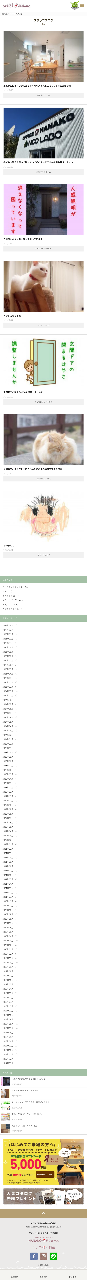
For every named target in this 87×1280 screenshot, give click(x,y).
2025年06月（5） (11, 664)
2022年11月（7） (11, 800)
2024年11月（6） (11, 695)
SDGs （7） (8, 591)
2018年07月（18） (11, 1028)
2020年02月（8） (11, 944)
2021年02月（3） (11, 892)
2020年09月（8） (11, 914)
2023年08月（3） (11, 761)
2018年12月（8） (11, 1006)
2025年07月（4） (11, 660)
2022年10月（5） (11, 804)
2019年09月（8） (11, 966)
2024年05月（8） (11, 721)
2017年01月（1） (11, 1063)
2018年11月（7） (11, 1010)
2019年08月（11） (11, 971)
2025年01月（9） (11, 686)
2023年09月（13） (11, 756)
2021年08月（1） (11, 866)
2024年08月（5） (11, 708)
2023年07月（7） (11, 765)
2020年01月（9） (11, 949)
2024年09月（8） (11, 704)
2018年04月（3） (11, 1041)
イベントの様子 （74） (13, 595)
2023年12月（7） (11, 743)
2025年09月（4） (11, 651)
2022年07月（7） (11, 817)
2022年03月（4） (11, 835)
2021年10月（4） (11, 857)
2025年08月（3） (11, 656)
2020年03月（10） (11, 940)
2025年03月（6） (11, 677)
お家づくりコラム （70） (14, 608)
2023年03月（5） (11, 782)
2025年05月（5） (11, 669)
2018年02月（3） (11, 1050)
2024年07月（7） (11, 712)
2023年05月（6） (11, 774)
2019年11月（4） (11, 958)
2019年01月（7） (11, 1001)
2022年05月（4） (11, 826)
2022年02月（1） (11, 839)
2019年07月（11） (11, 975)
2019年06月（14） (11, 980)
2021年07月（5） (11, 870)
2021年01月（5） (11, 896)
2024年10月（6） (11, 699)
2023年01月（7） (11, 791)
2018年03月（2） (11, 1045)
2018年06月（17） (11, 1032)
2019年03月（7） (11, 993)
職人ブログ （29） (11, 604)
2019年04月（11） (11, 988)
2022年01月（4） (11, 844)
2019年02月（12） (11, 997)
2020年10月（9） (11, 909)
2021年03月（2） (11, 888)
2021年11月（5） (11, 853)
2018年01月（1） (11, 1054)
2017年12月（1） (11, 1058)
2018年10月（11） (11, 1015)
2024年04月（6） (11, 726)
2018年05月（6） (11, 1036)
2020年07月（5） (11, 923)
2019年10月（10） (11, 962)
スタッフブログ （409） (14, 600)
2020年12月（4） (11, 901)
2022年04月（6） (11, 831)
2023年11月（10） (11, 747)
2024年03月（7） (11, 730)
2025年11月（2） (11, 642)
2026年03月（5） (11, 625)
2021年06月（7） (11, 874)
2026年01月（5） (11, 634)
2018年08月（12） (11, 1023)
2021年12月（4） (11, 848)
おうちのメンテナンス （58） (16, 586)
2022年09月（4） (11, 809)
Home (4, 13)
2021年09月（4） (11, 861)
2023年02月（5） (11, 787)
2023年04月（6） (11, 778)
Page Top (43, 1213)
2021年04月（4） (11, 883)
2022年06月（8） (11, 822)
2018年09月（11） (11, 1019)
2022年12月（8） (11, 796)
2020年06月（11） (11, 927)
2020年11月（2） (11, 905)
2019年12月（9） (11, 953)
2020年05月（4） (11, 931)
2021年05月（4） (11, 879)
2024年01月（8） (11, 739)
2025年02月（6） (11, 682)
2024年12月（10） (11, 691)
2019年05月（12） (11, 984)
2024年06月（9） (11, 717)
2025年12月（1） (11, 638)
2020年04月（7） (11, 936)
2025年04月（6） (11, 673)
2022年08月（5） (11, 813)
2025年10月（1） (11, 647)
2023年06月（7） (11, 769)
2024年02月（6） (11, 734)
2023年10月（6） (11, 752)
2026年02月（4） (11, 629)
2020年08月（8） (11, 918)
